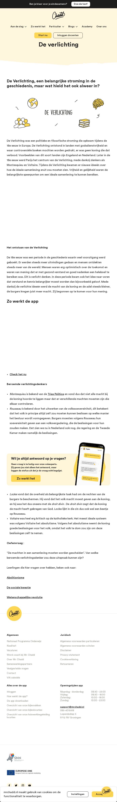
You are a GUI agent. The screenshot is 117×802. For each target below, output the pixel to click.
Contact (11, 673)
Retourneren (67, 664)
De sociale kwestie (19, 587)
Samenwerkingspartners (19, 664)
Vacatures (12, 650)
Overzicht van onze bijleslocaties (24, 710)
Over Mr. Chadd (15, 659)
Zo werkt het (38, 26)
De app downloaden (17, 701)
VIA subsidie (13, 678)
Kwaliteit (11, 646)
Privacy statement (70, 655)
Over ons (101, 26)
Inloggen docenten (68, 35)
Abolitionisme (15, 577)
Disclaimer (65, 650)
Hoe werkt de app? (17, 696)
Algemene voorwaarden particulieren (79, 641)
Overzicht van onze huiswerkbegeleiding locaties (28, 716)
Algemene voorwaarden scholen (77, 646)
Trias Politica (56, 394)
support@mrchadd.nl (72, 707)
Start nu (43, 35)
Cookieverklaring (69, 659)
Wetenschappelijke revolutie (24, 597)
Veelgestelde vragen (18, 668)
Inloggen (11, 692)
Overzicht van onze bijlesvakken (24, 705)
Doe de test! (81, 4)
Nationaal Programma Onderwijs (24, 641)
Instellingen (77, 794)
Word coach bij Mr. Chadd (21, 655)
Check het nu (18, 374)
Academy (87, 26)
